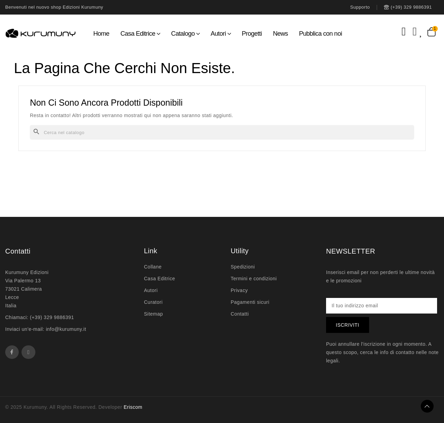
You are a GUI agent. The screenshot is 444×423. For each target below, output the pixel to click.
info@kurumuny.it (66, 329)
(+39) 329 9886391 (52, 317)
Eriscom (132, 407)
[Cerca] (222, 132)
